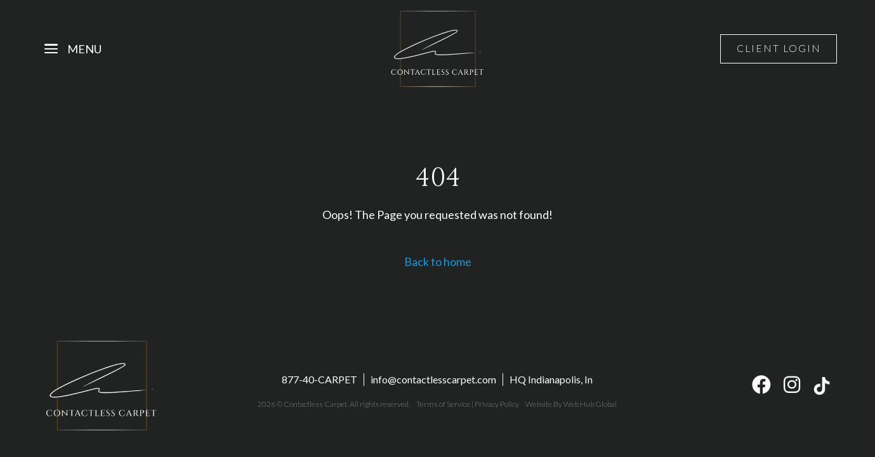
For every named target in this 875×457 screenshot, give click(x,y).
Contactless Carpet (316, 404)
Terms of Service (443, 404)
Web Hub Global (589, 404)
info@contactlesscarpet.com (433, 380)
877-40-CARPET (319, 380)
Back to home (437, 261)
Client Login (777, 49)
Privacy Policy (496, 404)
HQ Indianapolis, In (551, 380)
